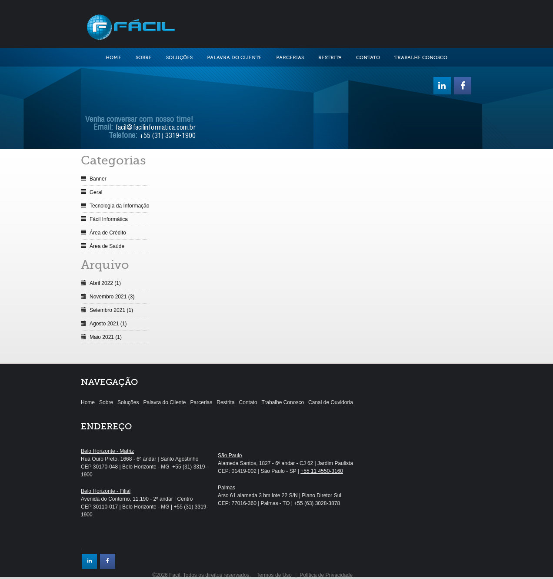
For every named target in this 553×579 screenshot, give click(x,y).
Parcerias (290, 57)
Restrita (330, 57)
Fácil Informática (109, 219)
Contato (368, 57)
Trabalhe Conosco (420, 57)
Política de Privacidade (326, 575)
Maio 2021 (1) (106, 337)
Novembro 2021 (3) (112, 297)
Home (113, 57)
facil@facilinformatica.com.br (155, 128)
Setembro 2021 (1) (111, 310)
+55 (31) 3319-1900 (168, 136)
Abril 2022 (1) (105, 283)
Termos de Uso (274, 575)
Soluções (179, 57)
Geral (96, 192)
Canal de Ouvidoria (330, 402)
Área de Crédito (108, 233)
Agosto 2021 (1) (108, 324)
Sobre (144, 57)
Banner (98, 179)
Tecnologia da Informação (119, 206)
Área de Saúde (107, 246)
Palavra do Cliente (234, 57)
